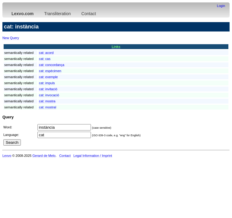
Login (221, 6)
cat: (46, 52)
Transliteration (57, 13)
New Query (10, 38)
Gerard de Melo (43, 155)
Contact (88, 13)
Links (116, 46)
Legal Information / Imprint (92, 155)
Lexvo (6, 155)
